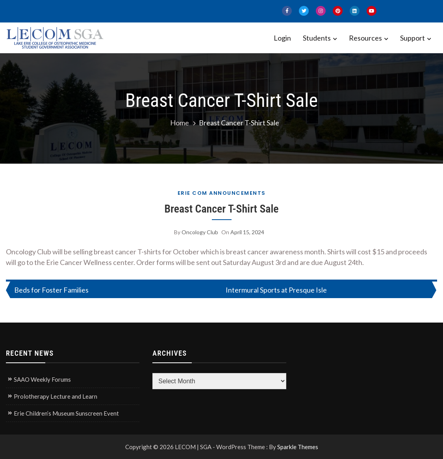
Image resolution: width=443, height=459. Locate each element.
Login (282, 38)
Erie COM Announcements (222, 193)
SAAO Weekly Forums (42, 379)
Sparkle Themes (297, 446)
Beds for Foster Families (51, 289)
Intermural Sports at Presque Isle (276, 289)
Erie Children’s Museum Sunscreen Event (66, 413)
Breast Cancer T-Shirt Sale (221, 208)
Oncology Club (200, 232)
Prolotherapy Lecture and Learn (55, 396)
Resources (365, 38)
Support (412, 38)
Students (317, 38)
